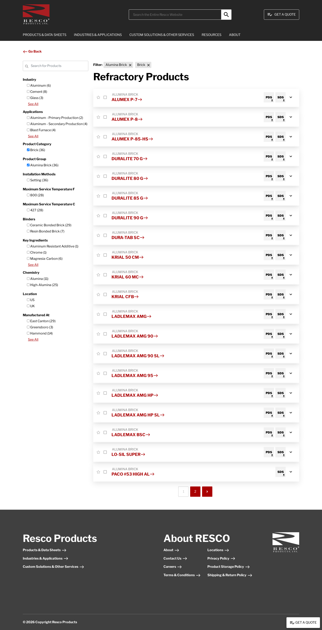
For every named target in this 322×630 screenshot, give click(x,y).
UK (31, 306)
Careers (172, 567)
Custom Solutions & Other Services (53, 567)
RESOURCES (211, 35)
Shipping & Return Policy (229, 575)
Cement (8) (37, 92)
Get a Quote (303, 622)
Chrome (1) (37, 252)
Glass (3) (35, 98)
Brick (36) (36, 150)
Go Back (32, 51)
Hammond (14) (40, 333)
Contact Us (175, 558)
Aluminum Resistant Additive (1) (52, 246)
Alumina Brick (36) (43, 165)
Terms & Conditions (182, 575)
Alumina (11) (37, 279)
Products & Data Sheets (45, 550)
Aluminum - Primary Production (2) (55, 118)
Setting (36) (37, 180)
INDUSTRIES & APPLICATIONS (98, 35)
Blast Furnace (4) (41, 130)
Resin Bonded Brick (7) (45, 231)
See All (33, 104)
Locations (218, 550)
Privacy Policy (221, 558)
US (30, 300)
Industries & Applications (45, 558)
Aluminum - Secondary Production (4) (57, 124)
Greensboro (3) (40, 327)
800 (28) (35, 195)
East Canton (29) (41, 321)
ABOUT (234, 35)
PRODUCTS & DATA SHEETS (44, 35)
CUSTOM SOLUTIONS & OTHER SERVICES (161, 35)
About (171, 550)
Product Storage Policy (228, 567)
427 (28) (35, 210)
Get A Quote (281, 14)
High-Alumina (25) (42, 285)
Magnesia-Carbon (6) (45, 259)
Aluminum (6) (39, 85)
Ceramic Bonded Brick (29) (49, 225)
